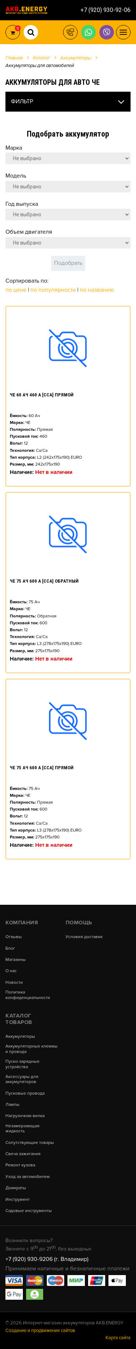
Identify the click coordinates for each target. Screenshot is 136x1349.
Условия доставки (84, 937)
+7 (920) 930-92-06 (106, 10)
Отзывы (13, 937)
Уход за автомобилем (27, 1176)
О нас (11, 971)
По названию (97, 289)
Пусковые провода (25, 1093)
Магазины (15, 959)
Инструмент (17, 1199)
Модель (15, 175)
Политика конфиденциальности (27, 995)
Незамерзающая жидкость (22, 1129)
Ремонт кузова (20, 1165)
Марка (13, 147)
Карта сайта (118, 1338)
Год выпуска (21, 204)
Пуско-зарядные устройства (22, 1064)
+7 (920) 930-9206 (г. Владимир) (46, 1259)
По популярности (53, 289)
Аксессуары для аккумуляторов (21, 1079)
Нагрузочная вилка (25, 1116)
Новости (14, 982)
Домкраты (15, 1188)
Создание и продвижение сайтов (40, 1330)
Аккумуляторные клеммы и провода (31, 1049)
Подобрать (68, 263)
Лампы (12, 1104)
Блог (10, 948)
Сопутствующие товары (29, 1142)
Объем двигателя (28, 232)
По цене (16, 289)
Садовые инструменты (28, 1210)
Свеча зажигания (23, 1154)
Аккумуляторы (20, 1036)
